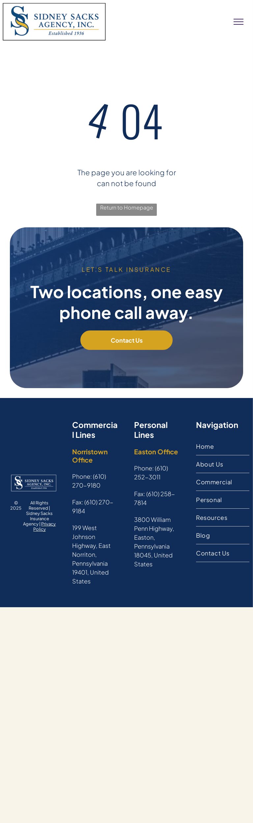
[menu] (238, 21)
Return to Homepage (126, 207)
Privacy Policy (44, 526)
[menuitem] (222, 446)
